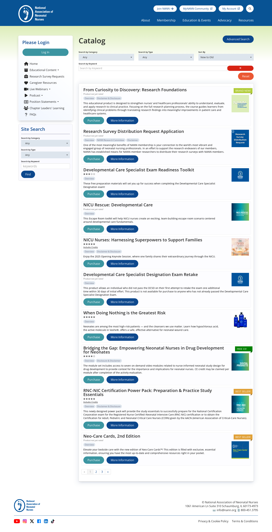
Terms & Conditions (245, 521)
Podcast (33, 95)
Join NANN (163, 8)
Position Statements (41, 102)
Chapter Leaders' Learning (44, 108)
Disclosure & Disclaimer (108, 360)
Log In (45, 52)
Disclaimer (132, 140)
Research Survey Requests (44, 76)
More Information (122, 120)
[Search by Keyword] (153, 68)
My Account (229, 8)
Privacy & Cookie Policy (213, 521)
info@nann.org (224, 510)
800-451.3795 (248, 510)
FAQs (30, 114)
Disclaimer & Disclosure (108, 98)
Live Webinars (37, 89)
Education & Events (197, 20)
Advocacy (225, 20)
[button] (240, 68)
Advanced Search (238, 39)
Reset (246, 76)
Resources (246, 20)
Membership (166, 20)
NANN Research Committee (110, 140)
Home (31, 64)
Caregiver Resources (40, 83)
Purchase (94, 120)
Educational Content (41, 70)
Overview (89, 98)
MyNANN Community (196, 8)
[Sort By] (226, 57)
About (145, 20)
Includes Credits (90, 247)
